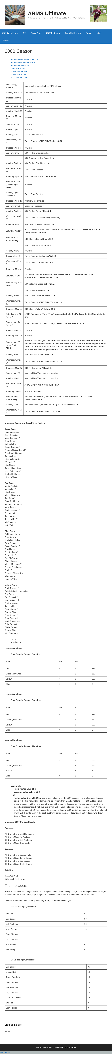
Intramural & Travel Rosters (23, 62)
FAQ (25, 33)
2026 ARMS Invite (53, 33)
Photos (88, 33)
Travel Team (36, 33)
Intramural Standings (20, 65)
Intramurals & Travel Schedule (24, 59)
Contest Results (18, 68)
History (98, 33)
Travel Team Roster (19, 71)
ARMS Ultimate (47, 13)
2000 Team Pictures (19, 77)
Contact (5, 40)
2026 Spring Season (10, 33)
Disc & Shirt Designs (73, 33)
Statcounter (5, 1052)
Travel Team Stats (19, 74)
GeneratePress (70, 1047)
